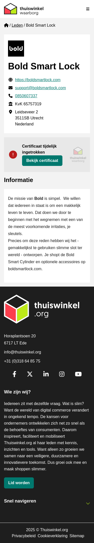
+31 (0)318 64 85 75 (22, 361)
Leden (17, 25)
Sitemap (76, 536)
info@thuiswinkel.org (22, 352)
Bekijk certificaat (42, 160)
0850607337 (26, 96)
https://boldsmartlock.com (37, 80)
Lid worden (19, 483)
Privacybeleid (24, 536)
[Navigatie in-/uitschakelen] (88, 9)
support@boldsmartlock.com (40, 88)
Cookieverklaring (52, 536)
